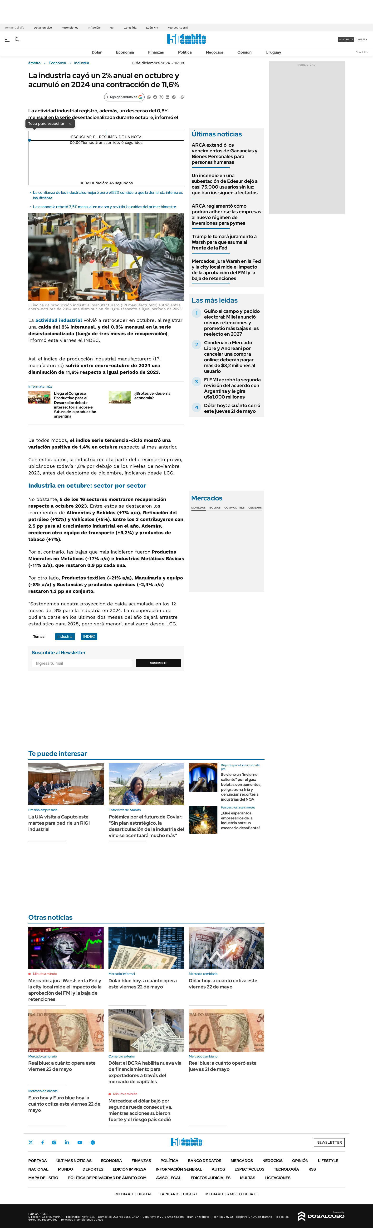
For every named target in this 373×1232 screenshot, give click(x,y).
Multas (247, 1177)
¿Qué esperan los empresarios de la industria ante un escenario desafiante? (240, 820)
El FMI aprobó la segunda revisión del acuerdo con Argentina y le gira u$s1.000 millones (232, 388)
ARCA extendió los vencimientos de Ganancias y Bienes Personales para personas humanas (225, 153)
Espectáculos (249, 1169)
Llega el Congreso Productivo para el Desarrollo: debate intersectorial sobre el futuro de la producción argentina (75, 405)
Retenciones (69, 27)
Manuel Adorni (178, 27)
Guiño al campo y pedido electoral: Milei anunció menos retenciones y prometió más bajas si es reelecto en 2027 (232, 322)
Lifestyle (328, 1160)
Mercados (242, 1160)
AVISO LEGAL (168, 1177)
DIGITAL (133, 1194)
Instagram (54, 1142)
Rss (312, 1169)
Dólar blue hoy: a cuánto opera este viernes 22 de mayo (142, 984)
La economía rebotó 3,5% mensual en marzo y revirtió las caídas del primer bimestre (104, 206)
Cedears (255, 507)
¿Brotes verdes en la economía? (152, 395)
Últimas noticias (74, 1160)
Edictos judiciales (211, 1177)
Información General (179, 1169)
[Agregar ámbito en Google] (124, 97)
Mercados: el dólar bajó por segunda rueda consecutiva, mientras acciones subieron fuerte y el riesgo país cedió (140, 1110)
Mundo (65, 1169)
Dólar (97, 52)
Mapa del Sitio (43, 1177)
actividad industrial (58, 320)
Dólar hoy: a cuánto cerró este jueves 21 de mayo (232, 408)
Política (185, 52)
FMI (111, 27)
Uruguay (273, 52)
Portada (37, 1160)
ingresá (362, 39)
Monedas (198, 507)
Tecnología (286, 1169)
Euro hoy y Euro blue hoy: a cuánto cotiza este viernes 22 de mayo (64, 1104)
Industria (81, 63)
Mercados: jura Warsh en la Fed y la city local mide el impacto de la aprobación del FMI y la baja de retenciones (226, 269)
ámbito (34, 63)
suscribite (346, 39)
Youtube (79, 1142)
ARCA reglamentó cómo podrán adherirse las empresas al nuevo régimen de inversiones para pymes (226, 214)
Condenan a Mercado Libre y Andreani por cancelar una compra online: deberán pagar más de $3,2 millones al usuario (229, 356)
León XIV (152, 27)
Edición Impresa (129, 1169)
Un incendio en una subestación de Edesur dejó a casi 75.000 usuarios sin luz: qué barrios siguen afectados (225, 184)
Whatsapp (93, 1142)
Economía (125, 52)
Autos (218, 1169)
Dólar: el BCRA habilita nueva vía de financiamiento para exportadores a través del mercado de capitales (145, 1072)
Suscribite (158, 663)
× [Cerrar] (70, 123)
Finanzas (156, 52)
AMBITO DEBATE (231, 1194)
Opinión (244, 52)
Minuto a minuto (45, 974)
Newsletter (362, 52)
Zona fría (130, 27)
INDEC (89, 636)
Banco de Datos (204, 1160)
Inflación (94, 27)
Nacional (38, 1169)
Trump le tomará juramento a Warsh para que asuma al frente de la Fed (224, 242)
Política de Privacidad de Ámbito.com (107, 1177)
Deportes (93, 1169)
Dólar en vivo (43, 27)
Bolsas (215, 507)
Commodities (234, 507)
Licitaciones (277, 1177)
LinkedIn (67, 1142)
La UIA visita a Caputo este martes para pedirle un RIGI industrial (59, 823)
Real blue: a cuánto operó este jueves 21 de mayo (222, 1066)
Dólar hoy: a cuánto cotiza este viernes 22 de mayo (223, 984)
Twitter (30, 1142)
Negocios (214, 52)
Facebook (42, 1142)
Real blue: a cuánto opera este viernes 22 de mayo (62, 1066)
